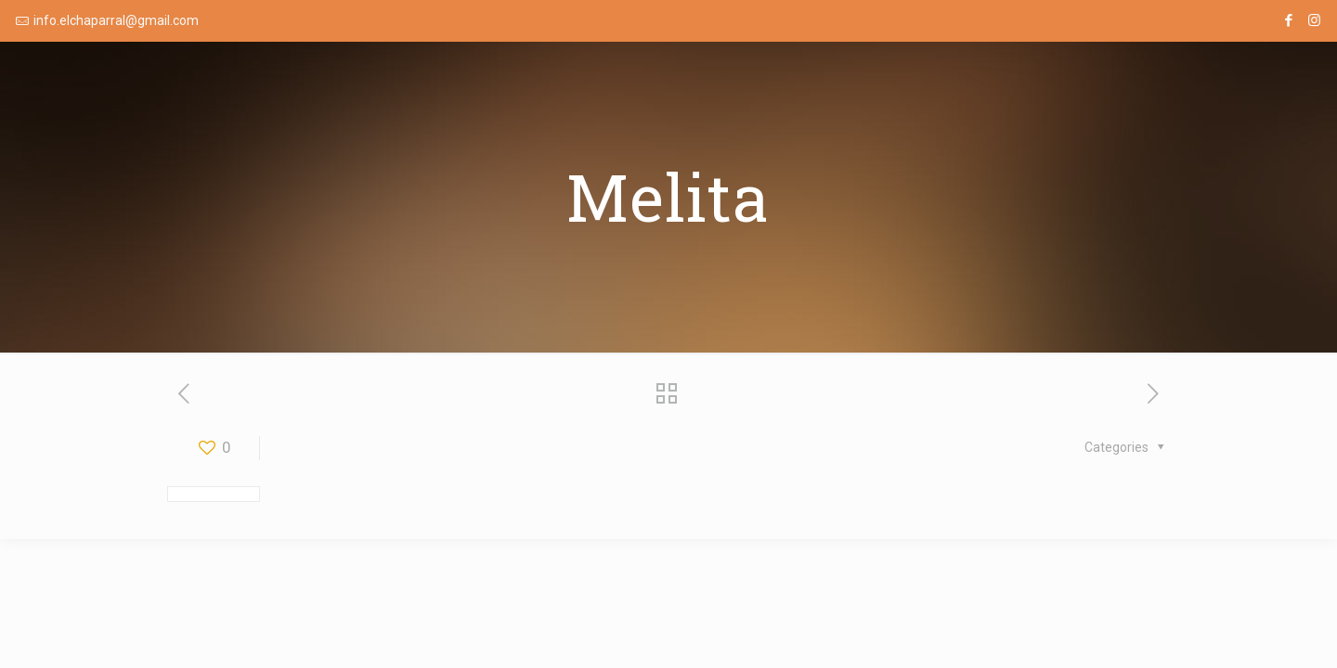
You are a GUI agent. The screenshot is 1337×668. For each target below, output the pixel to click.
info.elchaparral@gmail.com (116, 20)
